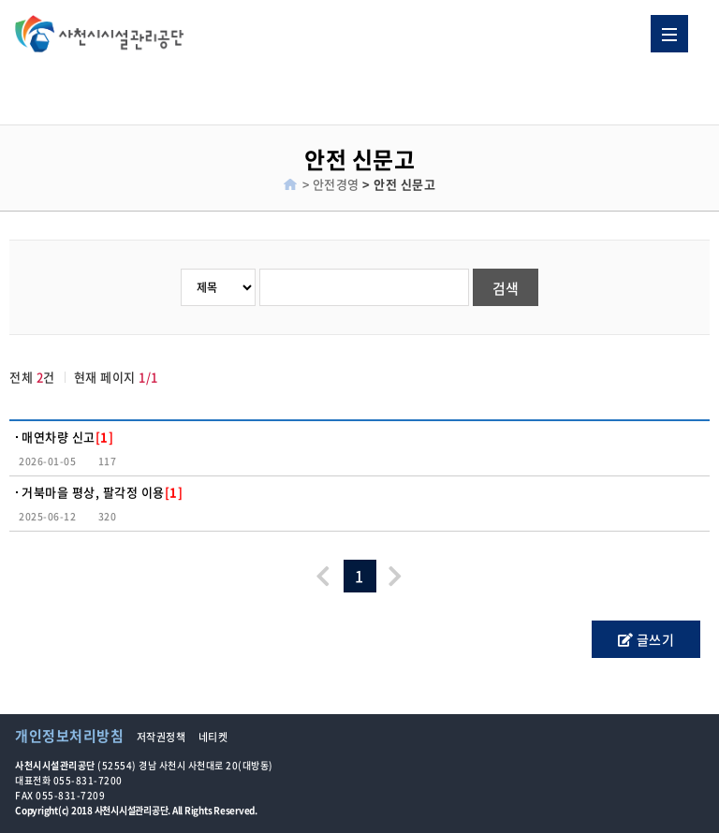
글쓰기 (646, 639)
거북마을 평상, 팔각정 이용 (102, 492)
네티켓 (213, 737)
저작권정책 (161, 737)
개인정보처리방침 (69, 735)
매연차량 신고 (67, 437)
